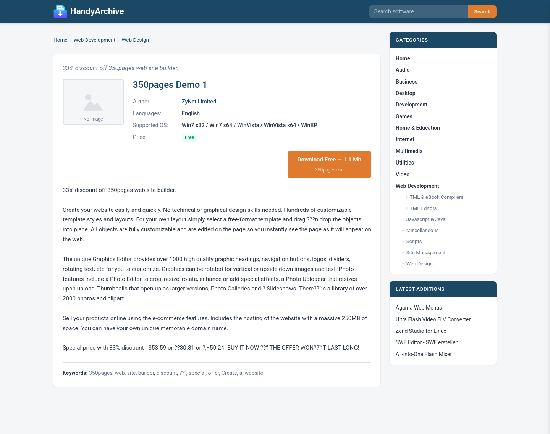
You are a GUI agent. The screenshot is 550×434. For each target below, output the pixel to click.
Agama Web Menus (419, 308)
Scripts (414, 241)
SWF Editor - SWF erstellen (427, 342)
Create (229, 373)
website (254, 373)
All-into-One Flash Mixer (424, 354)
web (120, 373)
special (197, 373)
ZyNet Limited (199, 101)
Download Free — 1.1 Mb (330, 164)
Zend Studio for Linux (421, 331)
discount (167, 373)
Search (482, 11)
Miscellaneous (422, 230)
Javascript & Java (426, 219)
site (131, 373)
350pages (101, 373)
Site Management (426, 252)
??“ (183, 373)
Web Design (135, 40)
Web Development (95, 40)
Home (60, 40)
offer (213, 373)
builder (146, 373)
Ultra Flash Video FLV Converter (433, 319)
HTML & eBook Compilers (435, 197)
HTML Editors (421, 208)
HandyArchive (88, 11)
